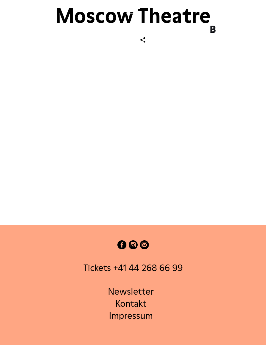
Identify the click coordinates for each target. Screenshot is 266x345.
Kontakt (130, 303)
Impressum (131, 315)
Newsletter (131, 291)
